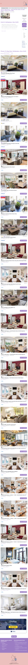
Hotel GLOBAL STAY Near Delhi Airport (8, 424)
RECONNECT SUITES (5, 120)
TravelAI (11, 663)
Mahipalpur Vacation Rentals (4, 644)
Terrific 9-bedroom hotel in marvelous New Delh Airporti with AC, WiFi (13, 402)
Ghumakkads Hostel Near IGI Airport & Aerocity (10, 143)
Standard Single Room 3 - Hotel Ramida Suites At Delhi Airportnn (13, 588)
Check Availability (24, 25)
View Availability (23, 76)
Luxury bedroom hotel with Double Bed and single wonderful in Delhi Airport (13, 448)
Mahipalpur (4, 168)
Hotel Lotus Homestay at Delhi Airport (8, 237)
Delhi (1, 98)
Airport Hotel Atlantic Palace (6, 565)
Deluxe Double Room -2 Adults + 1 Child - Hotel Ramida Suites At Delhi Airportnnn (13, 495)
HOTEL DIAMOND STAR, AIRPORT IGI (8, 307)
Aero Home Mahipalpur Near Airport (8, 73)
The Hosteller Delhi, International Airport (9, 190)
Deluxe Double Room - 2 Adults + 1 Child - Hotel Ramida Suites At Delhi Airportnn (13, 519)
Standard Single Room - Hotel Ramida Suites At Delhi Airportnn (13, 612)
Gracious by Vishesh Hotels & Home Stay (9, 213)
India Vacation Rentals (4, 649)
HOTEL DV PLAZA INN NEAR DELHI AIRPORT (9, 471)
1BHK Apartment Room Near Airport (21, 650)
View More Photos (5, 17)
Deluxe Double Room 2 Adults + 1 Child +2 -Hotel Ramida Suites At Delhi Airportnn (13, 542)
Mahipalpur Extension (5, 98)
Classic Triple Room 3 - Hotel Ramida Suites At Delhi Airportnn (13, 354)
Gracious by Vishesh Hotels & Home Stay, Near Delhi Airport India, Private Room (13, 261)
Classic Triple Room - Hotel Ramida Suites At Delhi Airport (12, 377)
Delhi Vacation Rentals (4, 646)
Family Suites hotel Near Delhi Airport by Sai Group (11, 284)
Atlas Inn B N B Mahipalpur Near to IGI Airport (9, 96)
